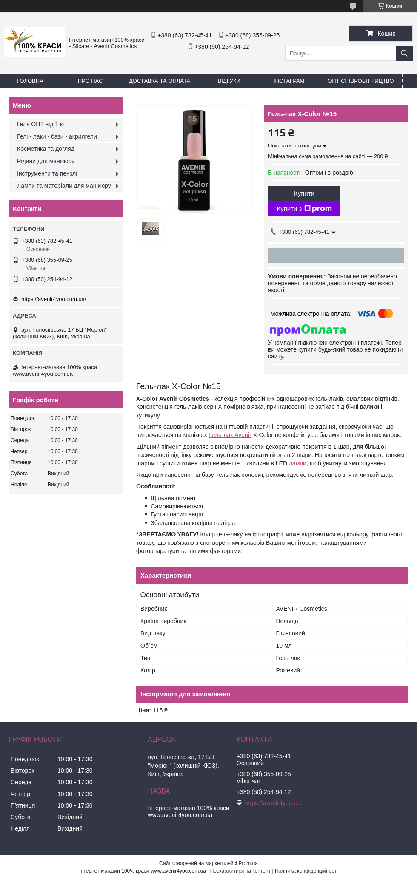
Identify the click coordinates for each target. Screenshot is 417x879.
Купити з (304, 209)
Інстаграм (289, 81)
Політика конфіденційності (306, 871)
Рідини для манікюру (45, 161)
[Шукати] (404, 53)
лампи (297, 463)
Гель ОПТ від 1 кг (41, 124)
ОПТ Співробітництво (361, 81)
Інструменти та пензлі (47, 173)
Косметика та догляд (45, 148)
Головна (30, 81)
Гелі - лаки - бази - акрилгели (57, 136)
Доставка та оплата (159, 81)
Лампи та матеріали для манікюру (64, 185)
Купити (304, 193)
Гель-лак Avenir (230, 434)
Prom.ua (248, 863)
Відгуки (229, 81)
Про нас (90, 81)
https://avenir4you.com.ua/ (53, 299)
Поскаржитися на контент (240, 871)
